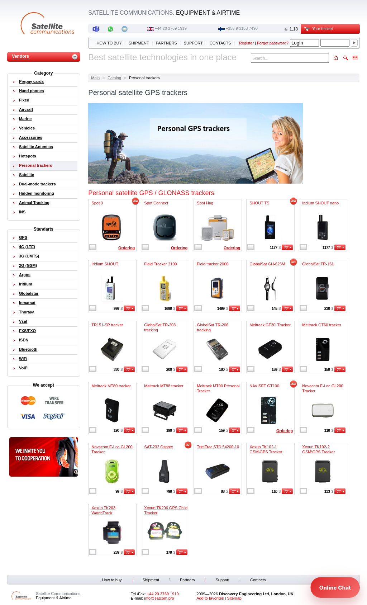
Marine (25, 119)
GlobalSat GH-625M (267, 264)
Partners (166, 43)
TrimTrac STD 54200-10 (218, 447)
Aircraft (26, 109)
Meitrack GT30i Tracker (269, 325)
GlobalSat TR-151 (318, 264)
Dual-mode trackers (37, 184)
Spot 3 (97, 203)
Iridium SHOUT (104, 264)
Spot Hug (205, 203)
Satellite (26, 174)
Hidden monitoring (36, 193)
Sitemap (234, 598)
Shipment (139, 43)
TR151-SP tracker (107, 325)
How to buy (108, 43)
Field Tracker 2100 (160, 264)
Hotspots (27, 156)
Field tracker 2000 (212, 264)
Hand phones (31, 91)
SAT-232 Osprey (158, 447)
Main (95, 78)
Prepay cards (31, 81)
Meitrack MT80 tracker (110, 386)
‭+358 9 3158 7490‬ (242, 28)
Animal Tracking (34, 202)
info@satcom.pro (159, 598)
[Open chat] (335, 587)
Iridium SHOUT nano (320, 203)
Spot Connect (156, 203)
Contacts (220, 43)
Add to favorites (210, 598)
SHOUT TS (259, 203)
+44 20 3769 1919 (171, 28)
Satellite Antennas (36, 147)
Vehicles (27, 128)
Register (246, 43)
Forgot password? (273, 43)
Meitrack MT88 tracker (163, 386)
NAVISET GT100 (264, 386)
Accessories (30, 137)
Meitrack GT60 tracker (321, 325)
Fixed (24, 100)
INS (22, 212)
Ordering (126, 248)
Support (193, 43)
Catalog (114, 78)
